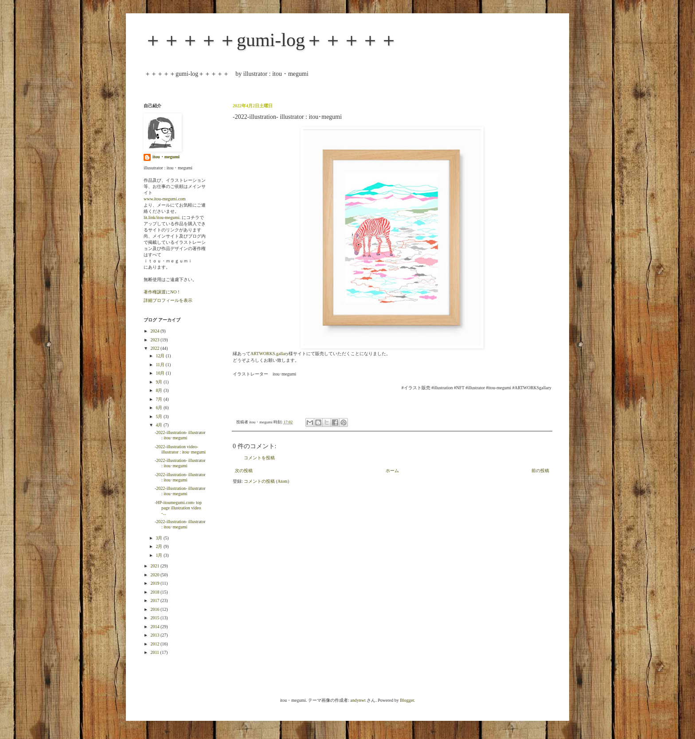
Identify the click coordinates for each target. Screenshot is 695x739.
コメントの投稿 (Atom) (266, 481)
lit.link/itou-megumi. (162, 217)
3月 (160, 538)
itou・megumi (166, 156)
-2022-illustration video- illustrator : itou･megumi (180, 449)
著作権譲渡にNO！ (162, 291)
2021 (155, 565)
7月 (160, 399)
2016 (155, 609)
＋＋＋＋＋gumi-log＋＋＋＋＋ (271, 40)
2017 (155, 600)
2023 (155, 339)
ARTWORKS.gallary (269, 353)
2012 (155, 643)
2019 (155, 583)
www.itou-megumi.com (165, 198)
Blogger (407, 700)
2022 (155, 348)
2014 (155, 626)
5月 (160, 416)
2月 (160, 546)
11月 (160, 364)
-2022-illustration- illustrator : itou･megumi (180, 435)
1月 (160, 555)
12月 (161, 355)
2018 (155, 592)
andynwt (357, 700)
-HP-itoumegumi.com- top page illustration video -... (178, 508)
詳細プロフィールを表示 (168, 300)
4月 (160, 424)
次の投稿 (244, 470)
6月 (160, 407)
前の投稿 (540, 470)
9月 (160, 381)
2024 (155, 330)
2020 (155, 574)
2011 (155, 652)
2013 (155, 635)
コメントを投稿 (259, 457)
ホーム (392, 470)
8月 (160, 390)
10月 (161, 373)
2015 (155, 617)
